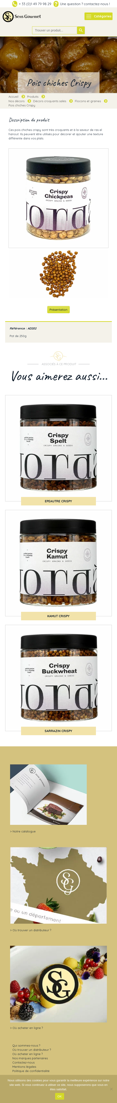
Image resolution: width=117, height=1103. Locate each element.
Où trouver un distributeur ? (32, 930)
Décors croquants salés (49, 101)
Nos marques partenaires (30, 1058)
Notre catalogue (24, 831)
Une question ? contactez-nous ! (85, 4)
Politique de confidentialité (31, 1071)
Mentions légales (24, 1066)
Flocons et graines (88, 101)
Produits (32, 96)
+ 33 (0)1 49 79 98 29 (35, 4)
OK (59, 1096)
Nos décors (16, 101)
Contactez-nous (23, 1062)
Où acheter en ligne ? (28, 1028)
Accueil (13, 96)
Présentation (58, 309)
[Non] (111, 1089)
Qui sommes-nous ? (26, 1045)
